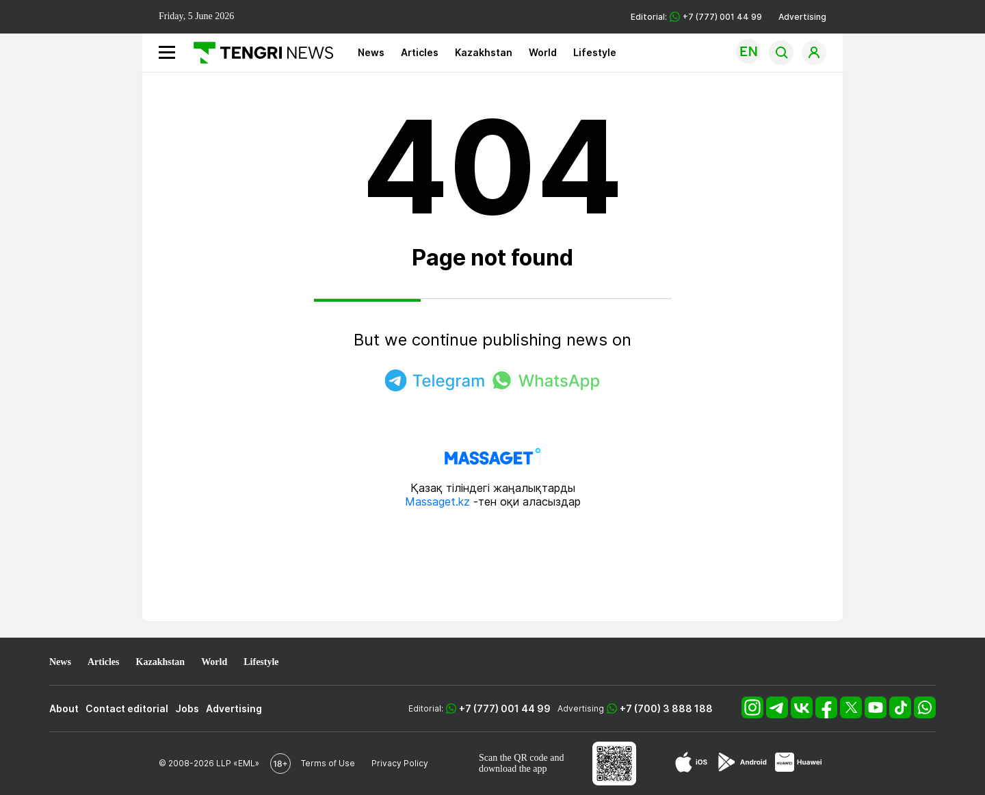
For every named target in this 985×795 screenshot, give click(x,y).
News (371, 52)
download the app (513, 769)
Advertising (802, 17)
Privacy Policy (399, 763)
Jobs (187, 708)
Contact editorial (127, 708)
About (64, 708)
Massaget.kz (437, 501)
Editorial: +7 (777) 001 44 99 (696, 17)
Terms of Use (328, 763)
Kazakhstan (483, 52)
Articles (419, 52)
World (543, 52)
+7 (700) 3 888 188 (666, 708)
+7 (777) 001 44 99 (505, 708)
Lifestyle (594, 52)
